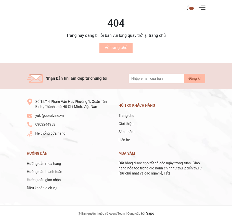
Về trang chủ (116, 47)
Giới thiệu (126, 124)
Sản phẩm (127, 132)
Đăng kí (194, 78)
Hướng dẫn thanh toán (44, 172)
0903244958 (45, 124)
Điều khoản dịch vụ (42, 188)
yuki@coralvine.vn (49, 116)
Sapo (150, 213)
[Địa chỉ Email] (167, 78)
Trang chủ (126, 116)
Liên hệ (124, 140)
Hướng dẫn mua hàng (44, 164)
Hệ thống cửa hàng (50, 133)
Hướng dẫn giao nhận (44, 180)
